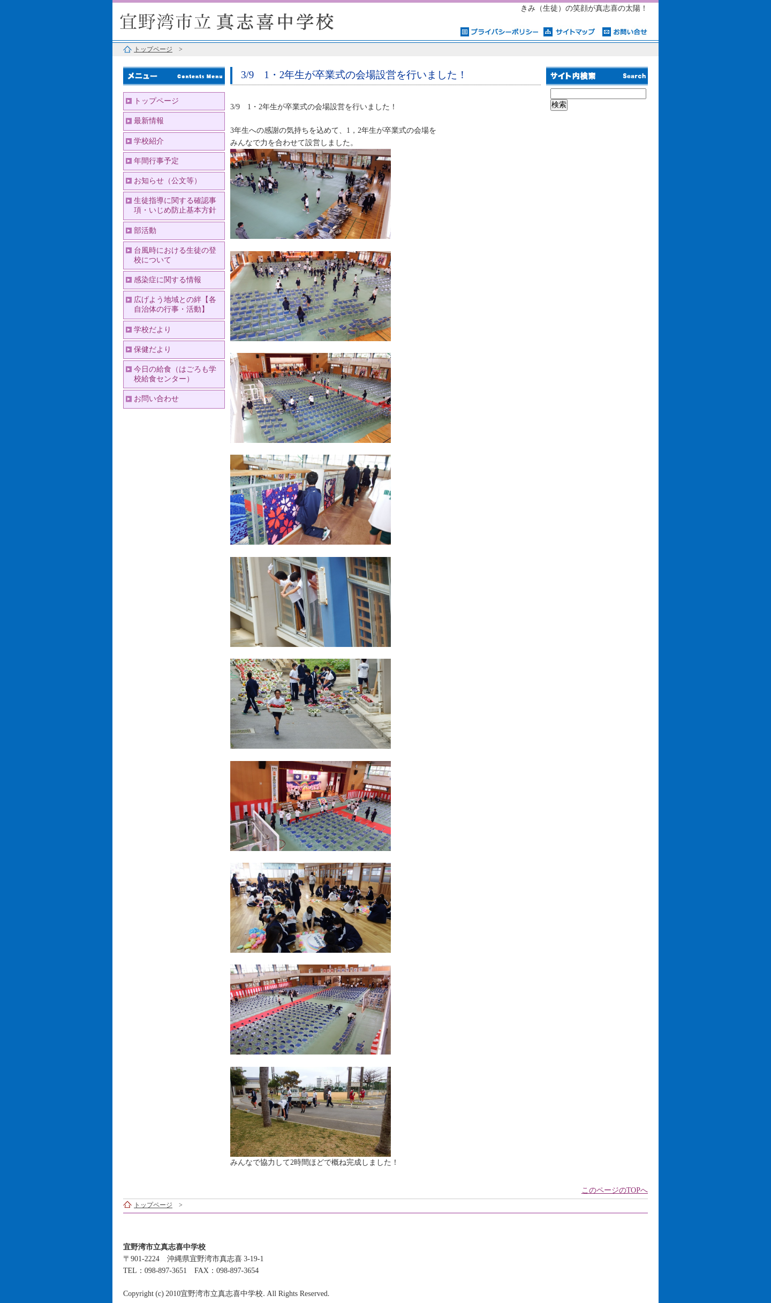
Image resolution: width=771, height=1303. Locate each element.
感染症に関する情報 (167, 280)
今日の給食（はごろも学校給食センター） (175, 374)
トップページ (153, 49)
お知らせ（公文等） (167, 181)
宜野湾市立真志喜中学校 (246, 20)
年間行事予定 (156, 161)
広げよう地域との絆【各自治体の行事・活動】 (175, 304)
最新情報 (149, 121)
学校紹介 (149, 141)
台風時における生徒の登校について (175, 255)
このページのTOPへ (614, 1190)
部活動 (145, 231)
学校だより (152, 330)
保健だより (152, 349)
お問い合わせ (156, 399)
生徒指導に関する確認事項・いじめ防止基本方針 (175, 205)
